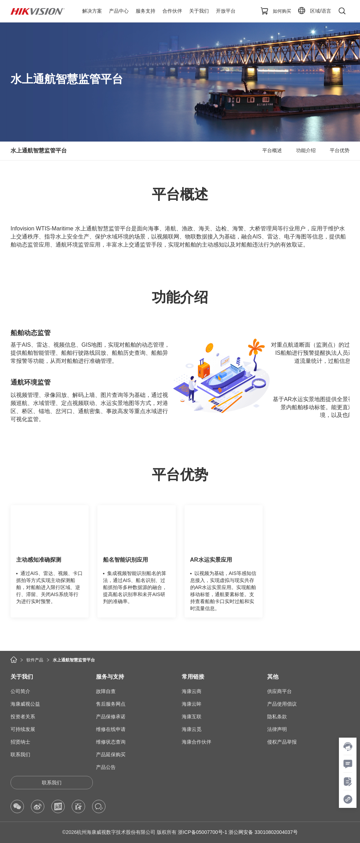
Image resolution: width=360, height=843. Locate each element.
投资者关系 (23, 716)
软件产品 (34, 660)
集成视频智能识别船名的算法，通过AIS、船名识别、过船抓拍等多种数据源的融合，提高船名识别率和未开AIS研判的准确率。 (135, 587)
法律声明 (277, 729)
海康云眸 (191, 704)
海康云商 (191, 691)
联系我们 (20, 754)
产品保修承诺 (111, 716)
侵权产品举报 (282, 742)
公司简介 (20, 691)
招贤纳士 (20, 742)
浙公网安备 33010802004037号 (263, 832)
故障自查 (106, 691)
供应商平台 (279, 691)
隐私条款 (277, 716)
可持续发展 (23, 729)
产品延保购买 (111, 754)
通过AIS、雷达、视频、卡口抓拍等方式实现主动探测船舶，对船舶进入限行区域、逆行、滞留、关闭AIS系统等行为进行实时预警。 (49, 587)
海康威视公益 (25, 704)
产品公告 (106, 767)
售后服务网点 (111, 704)
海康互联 (191, 716)
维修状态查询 (111, 742)
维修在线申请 (111, 729)
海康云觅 (191, 729)
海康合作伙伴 (196, 742)
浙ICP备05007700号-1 (202, 832)
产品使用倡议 (282, 704)
